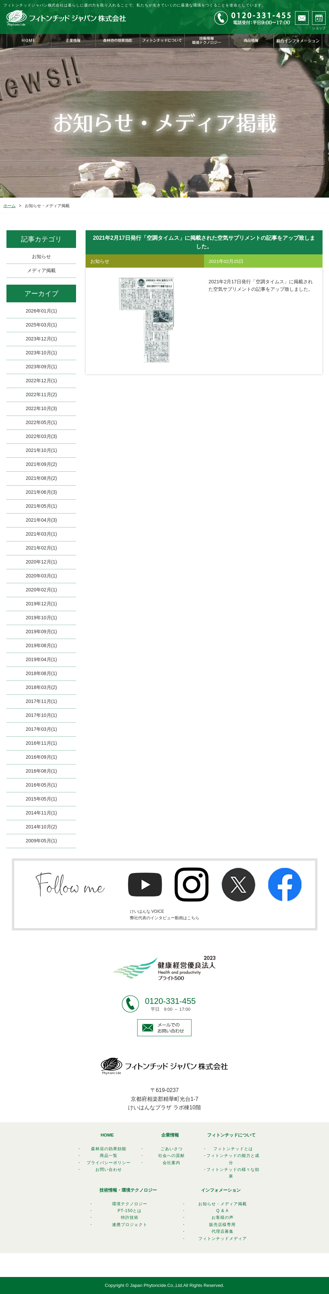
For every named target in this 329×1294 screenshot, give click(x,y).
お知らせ (41, 256)
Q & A (222, 1210)
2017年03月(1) (41, 729)
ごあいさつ (172, 1148)
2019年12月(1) (41, 603)
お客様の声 (223, 1217)
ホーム (9, 205)
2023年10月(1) (41, 352)
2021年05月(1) (41, 506)
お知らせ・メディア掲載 (222, 1203)
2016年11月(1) (41, 743)
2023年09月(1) (41, 366)
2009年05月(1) (41, 840)
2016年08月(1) (41, 771)
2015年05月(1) (41, 799)
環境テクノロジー (129, 1203)
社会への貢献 (171, 1155)
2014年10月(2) (41, 826)
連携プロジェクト (129, 1224)
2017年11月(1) (41, 701)
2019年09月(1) (41, 631)
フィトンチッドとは (233, 1148)
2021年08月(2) (41, 478)
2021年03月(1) (41, 534)
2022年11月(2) (41, 394)
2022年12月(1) (41, 380)
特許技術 (130, 1217)
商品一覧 (108, 1155)
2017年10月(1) (41, 715)
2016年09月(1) (41, 757)
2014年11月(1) (41, 813)
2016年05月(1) (41, 785)
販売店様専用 (222, 1224)
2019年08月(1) (41, 645)
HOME (107, 1135)
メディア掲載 (41, 270)
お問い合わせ (108, 1169)
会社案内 (171, 1162)
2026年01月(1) (41, 311)
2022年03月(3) (41, 436)
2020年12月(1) (41, 562)
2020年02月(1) (41, 589)
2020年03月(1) (41, 575)
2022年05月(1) (41, 422)
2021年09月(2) (41, 464)
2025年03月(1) (41, 324)
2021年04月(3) (41, 520)
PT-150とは (130, 1210)
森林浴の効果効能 (108, 1148)
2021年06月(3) (41, 492)
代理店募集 (223, 1231)
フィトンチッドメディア (222, 1238)
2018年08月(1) (41, 673)
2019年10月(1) (41, 617)
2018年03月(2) (41, 687)
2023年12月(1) (41, 338)
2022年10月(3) (41, 408)
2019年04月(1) (41, 659)
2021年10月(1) (41, 450)
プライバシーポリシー (109, 1162)
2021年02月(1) (41, 548)
